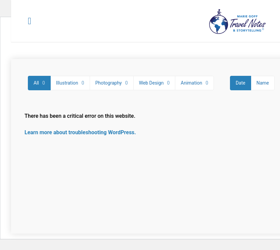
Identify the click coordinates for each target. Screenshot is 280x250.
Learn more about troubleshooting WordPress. (80, 132)
